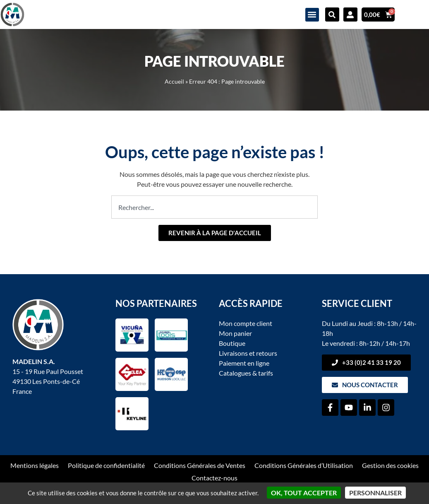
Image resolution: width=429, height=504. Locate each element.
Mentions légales (34, 465)
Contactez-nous (214, 478)
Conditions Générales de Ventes (199, 465)
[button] (312, 15)
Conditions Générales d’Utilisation (303, 465)
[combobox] (214, 207)
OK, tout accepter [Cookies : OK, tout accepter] (304, 493)
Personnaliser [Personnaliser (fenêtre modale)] (375, 493)
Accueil (174, 81)
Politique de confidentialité (106, 465)
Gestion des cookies (390, 465)
